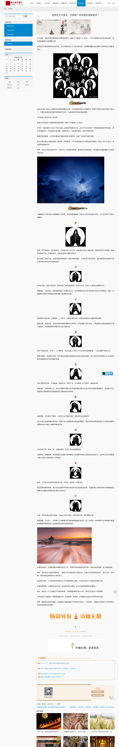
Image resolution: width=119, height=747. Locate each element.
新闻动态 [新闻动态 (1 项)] (27, 85)
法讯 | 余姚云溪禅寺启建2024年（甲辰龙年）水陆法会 (58, 668)
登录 (109, 3)
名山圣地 (47, 3)
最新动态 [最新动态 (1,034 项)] (9, 87)
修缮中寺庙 (10, 26)
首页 (31, 3)
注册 (113, 3)
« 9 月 (6, 73)
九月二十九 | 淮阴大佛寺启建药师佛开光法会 (54, 663)
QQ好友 (50, 704)
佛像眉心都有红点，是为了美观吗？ (75, 732)
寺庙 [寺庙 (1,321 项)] (18, 85)
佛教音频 (56, 3)
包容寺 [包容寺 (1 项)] (18, 82)
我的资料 (98, 3)
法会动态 (90, 3)
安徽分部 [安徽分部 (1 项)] (9, 85)
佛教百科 (64, 3)
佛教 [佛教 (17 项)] (9, 82)
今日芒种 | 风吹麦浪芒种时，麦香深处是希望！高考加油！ (102, 732)
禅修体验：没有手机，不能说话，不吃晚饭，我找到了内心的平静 (92, 707)
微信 (44, 704)
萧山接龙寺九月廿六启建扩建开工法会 (52, 673)
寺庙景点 (39, 3)
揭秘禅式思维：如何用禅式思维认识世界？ (51, 707)
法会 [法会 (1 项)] (18, 87)
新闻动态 (81, 3)
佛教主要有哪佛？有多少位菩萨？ (51, 677)
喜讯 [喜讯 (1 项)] (27, 82)
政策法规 (73, 3)
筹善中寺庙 (10, 34)
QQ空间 (58, 704)
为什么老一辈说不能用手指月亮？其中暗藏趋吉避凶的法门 (48, 732)
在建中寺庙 (10, 30)
